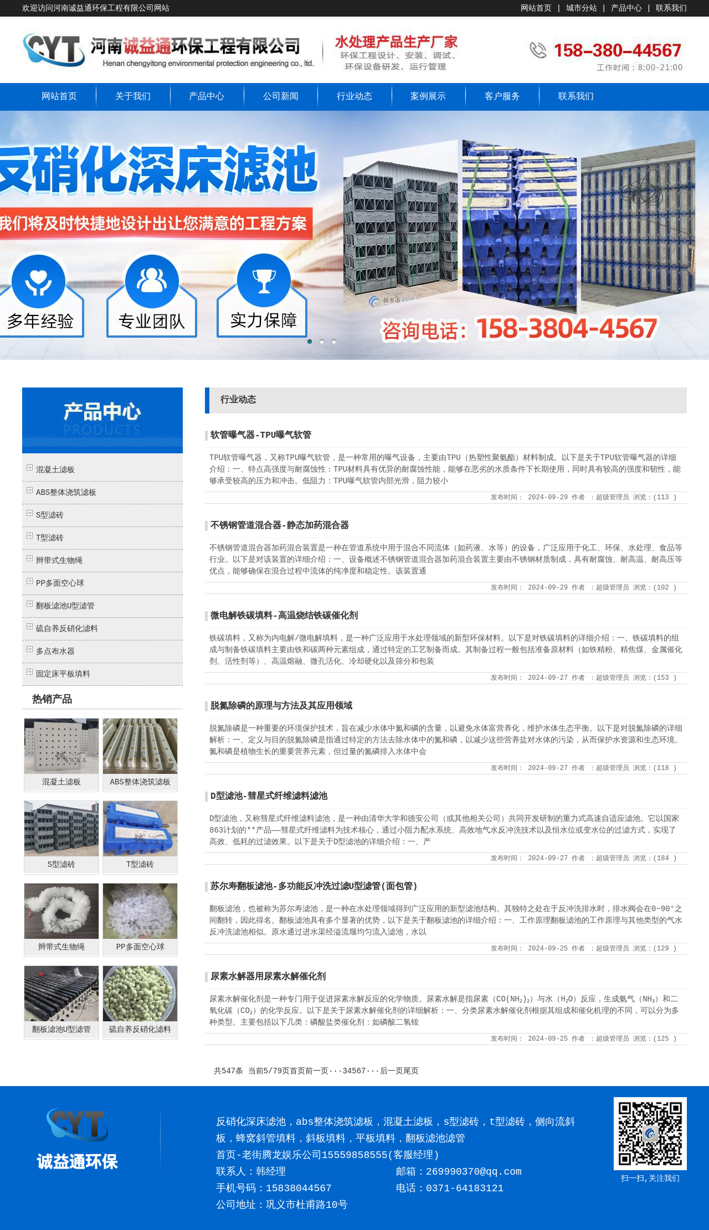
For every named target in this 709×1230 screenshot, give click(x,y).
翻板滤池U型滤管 (65, 606)
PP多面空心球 (60, 583)
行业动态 (354, 97)
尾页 (411, 1071)
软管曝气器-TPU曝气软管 (260, 436)
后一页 (391, 1071)
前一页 (316, 1071)
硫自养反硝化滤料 (67, 628)
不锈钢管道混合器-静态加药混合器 (279, 526)
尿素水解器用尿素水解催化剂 (268, 977)
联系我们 (671, 8)
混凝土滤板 (55, 470)
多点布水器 (55, 651)
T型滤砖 (50, 538)
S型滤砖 (50, 515)
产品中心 (626, 8)
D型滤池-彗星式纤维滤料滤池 (268, 797)
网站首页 (536, 8)
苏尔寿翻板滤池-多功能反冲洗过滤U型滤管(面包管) (314, 887)
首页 (297, 1071)
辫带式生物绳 (59, 560)
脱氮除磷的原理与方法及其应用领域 (281, 706)
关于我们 (133, 97)
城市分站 (581, 8)
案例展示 (428, 97)
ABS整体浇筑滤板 (66, 492)
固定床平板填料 (63, 674)
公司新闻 (281, 97)
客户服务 (502, 97)
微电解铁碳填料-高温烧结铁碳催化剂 (284, 616)
